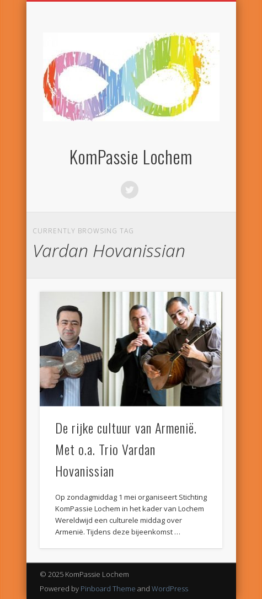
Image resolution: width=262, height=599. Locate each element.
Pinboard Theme (108, 588)
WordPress (170, 588)
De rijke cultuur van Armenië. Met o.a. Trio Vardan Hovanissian (126, 449)
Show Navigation (195, 99)
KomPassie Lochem (131, 156)
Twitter (129, 190)
